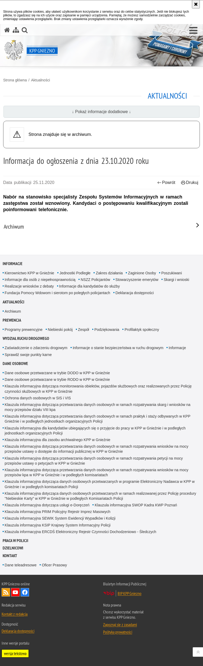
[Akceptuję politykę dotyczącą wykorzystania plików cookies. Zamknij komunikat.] (196, 4)
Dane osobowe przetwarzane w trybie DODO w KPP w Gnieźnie (57, 373)
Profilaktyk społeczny (141, 329)
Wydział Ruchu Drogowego (26, 338)
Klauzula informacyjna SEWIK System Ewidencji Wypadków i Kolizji (60, 518)
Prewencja (12, 320)
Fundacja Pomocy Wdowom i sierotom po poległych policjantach (57, 293)
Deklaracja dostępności (135, 293)
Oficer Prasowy (54, 565)
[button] (193, 30)
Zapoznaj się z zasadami (120, 624)
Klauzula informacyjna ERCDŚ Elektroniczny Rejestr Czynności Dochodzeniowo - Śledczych (80, 532)
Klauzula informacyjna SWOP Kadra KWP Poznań (136, 505)
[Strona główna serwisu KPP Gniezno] (7, 30)
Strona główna (15, 80)
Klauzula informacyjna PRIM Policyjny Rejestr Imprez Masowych (57, 512)
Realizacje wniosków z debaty (29, 286)
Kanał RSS (6, 592)
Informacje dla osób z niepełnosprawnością (40, 280)
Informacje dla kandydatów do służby (89, 286)
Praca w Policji (15, 540)
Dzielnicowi (13, 548)
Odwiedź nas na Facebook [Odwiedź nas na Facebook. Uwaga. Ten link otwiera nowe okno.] (25, 592)
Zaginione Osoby (142, 273)
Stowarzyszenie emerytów (137, 280)
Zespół (83, 329)
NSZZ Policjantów (95, 280)
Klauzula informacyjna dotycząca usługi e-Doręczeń (47, 505)
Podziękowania (106, 329)
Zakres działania (109, 273)
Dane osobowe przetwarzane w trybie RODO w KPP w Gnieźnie (57, 379)
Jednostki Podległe (75, 273)
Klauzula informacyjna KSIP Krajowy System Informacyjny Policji (57, 525)
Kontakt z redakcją (14, 614)
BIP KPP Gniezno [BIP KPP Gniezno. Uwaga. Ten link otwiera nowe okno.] (129, 593)
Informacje (12, 263)
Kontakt (10, 555)
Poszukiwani (171, 273)
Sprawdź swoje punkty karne (28, 355)
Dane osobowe (15, 363)
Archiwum (13, 311)
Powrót (166, 182)
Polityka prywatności (117, 632)
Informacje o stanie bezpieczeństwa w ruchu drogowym (118, 348)
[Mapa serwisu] (16, 30)
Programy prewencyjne (24, 329)
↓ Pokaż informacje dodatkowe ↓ (101, 111)
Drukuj (189, 182)
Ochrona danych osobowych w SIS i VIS (38, 398)
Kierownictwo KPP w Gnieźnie (29, 273)
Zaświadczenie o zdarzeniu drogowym (36, 348)
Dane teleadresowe (21, 565)
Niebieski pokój (60, 329)
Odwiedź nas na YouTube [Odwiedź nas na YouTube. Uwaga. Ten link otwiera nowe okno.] (15, 592)
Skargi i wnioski (176, 280)
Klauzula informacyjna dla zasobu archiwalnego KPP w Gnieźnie (57, 440)
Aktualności (40, 80)
